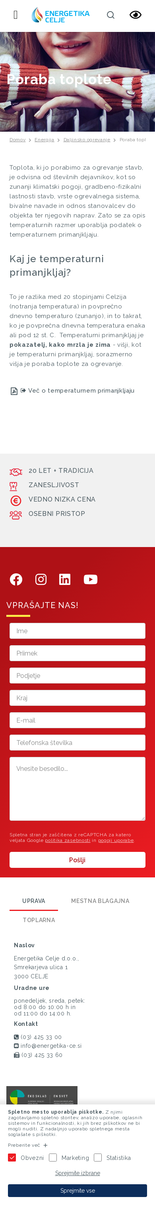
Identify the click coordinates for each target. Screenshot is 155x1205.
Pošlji (77, 860)
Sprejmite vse (77, 1190)
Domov (18, 139)
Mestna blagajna (100, 901)
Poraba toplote (137, 139)
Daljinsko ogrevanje (87, 139)
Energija (44, 139)
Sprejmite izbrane (77, 1173)
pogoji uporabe (116, 840)
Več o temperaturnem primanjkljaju (78, 390)
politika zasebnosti (67, 840)
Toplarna (39, 920)
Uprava (33, 901)
